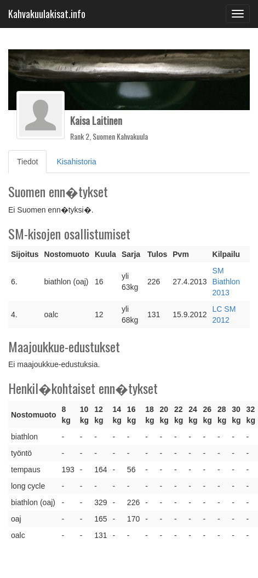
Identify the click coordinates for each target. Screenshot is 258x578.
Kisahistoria (76, 161)
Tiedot (32, 161)
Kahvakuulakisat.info (46, 14)
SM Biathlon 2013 (226, 281)
